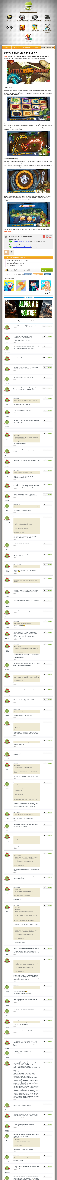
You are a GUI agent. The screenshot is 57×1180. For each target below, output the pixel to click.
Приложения (26, 47)
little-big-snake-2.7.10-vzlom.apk (22, 247)
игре (6, 56)
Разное (36, 47)
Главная (7, 47)
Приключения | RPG (35, 17)
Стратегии (22, 27)
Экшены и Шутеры (22, 17)
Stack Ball (9, 292)
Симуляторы (47, 17)
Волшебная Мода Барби (46, 292)
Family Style (22, 292)
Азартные (28, 38)
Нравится (49, 326)
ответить (15, 327)
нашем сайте (7, 231)
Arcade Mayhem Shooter (34, 292)
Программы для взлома (47, 28)
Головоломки (35, 27)
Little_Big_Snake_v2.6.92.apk (21, 241)
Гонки (9, 27)
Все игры (16, 47)
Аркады (9, 17)
